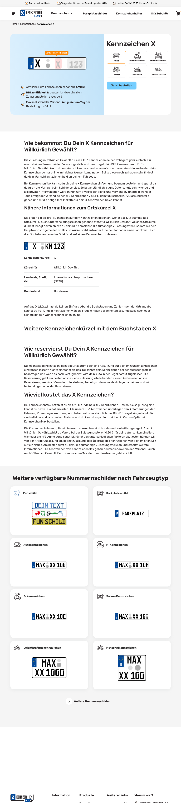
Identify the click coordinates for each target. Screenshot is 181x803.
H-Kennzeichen (117, 544)
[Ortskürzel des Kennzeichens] (37, 63)
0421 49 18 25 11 (132, 3)
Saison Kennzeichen (120, 596)
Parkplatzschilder (95, 13)
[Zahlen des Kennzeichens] (76, 63)
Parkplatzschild (117, 493)
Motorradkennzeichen (121, 647)
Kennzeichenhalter (129, 13)
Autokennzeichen (35, 544)
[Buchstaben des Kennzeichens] (58, 63)
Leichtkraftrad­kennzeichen (42, 647)
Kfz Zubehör (159, 13)
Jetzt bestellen (121, 85)
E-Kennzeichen (34, 596)
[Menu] (13, 13)
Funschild (30, 493)
